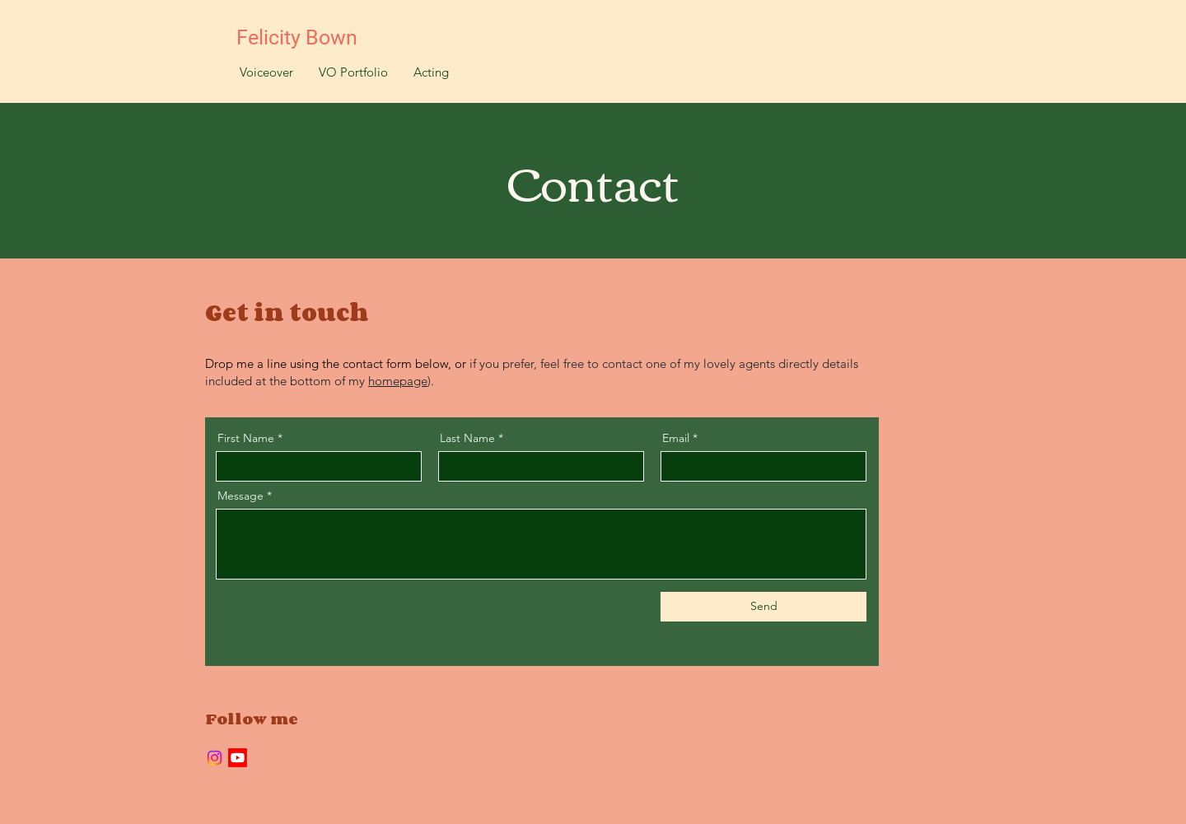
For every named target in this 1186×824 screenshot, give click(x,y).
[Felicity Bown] (306, 37)
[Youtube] (237, 757)
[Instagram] (214, 757)
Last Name (467, 438)
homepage (397, 381)
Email (675, 438)
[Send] (763, 606)
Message (240, 495)
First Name (245, 438)
